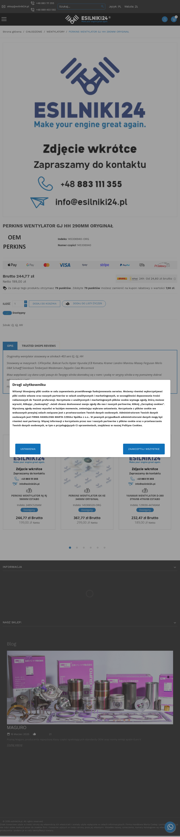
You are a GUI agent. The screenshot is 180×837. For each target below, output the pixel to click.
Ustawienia (36, 448)
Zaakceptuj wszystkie (135, 448)
